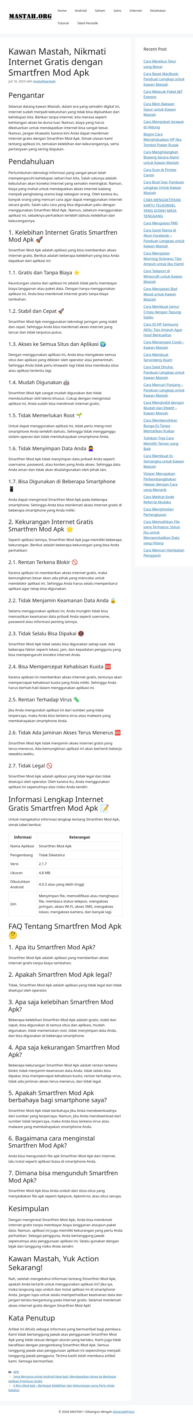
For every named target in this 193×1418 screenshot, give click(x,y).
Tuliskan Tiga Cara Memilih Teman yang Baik (160, 443)
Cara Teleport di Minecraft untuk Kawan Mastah (162, 276)
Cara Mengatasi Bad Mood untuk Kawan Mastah (160, 294)
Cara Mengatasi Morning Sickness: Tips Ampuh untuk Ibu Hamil (163, 258)
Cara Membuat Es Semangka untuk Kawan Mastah (163, 461)
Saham (100, 10)
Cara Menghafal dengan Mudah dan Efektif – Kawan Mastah (163, 408)
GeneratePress (123, 1411)
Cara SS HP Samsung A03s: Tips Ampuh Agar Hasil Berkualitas (162, 329)
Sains (117, 10)
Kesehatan (158, 10)
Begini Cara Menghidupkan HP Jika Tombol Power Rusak (162, 139)
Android (81, 10)
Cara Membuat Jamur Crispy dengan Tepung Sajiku (162, 312)
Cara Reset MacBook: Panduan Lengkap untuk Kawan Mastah (163, 79)
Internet (136, 10)
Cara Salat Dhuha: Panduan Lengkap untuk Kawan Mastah (163, 372)
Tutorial (63, 23)
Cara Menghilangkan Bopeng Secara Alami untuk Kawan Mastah (161, 157)
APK (16, 1372)
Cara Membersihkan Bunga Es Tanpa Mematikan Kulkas (160, 425)
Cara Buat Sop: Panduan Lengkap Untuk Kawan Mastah (163, 187)
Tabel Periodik (87, 23)
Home (62, 10)
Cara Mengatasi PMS (160, 223)
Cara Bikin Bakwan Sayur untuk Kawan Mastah (159, 109)
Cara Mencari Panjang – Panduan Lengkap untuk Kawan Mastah (163, 390)
